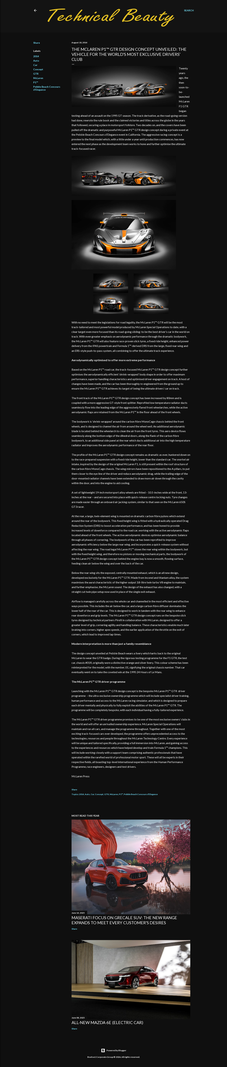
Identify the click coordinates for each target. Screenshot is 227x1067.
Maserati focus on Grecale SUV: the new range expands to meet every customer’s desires (124, 920)
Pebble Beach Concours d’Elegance (141, 794)
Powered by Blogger (113, 1050)
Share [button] (36, 42)
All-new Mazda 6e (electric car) (107, 1022)
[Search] (189, 10)
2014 (36, 56)
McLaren (38, 78)
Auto (36, 60)
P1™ (35, 82)
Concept (38, 69)
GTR (35, 73)
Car (35, 64)
